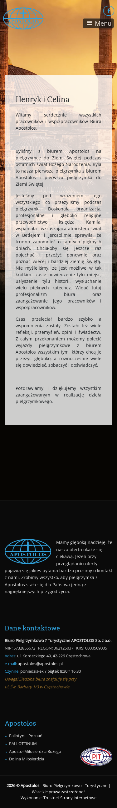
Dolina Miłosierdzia (26, 759)
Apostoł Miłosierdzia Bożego (35, 751)
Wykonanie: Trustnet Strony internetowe (58, 797)
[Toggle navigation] (98, 23)
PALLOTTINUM (23, 743)
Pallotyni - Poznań (25, 735)
